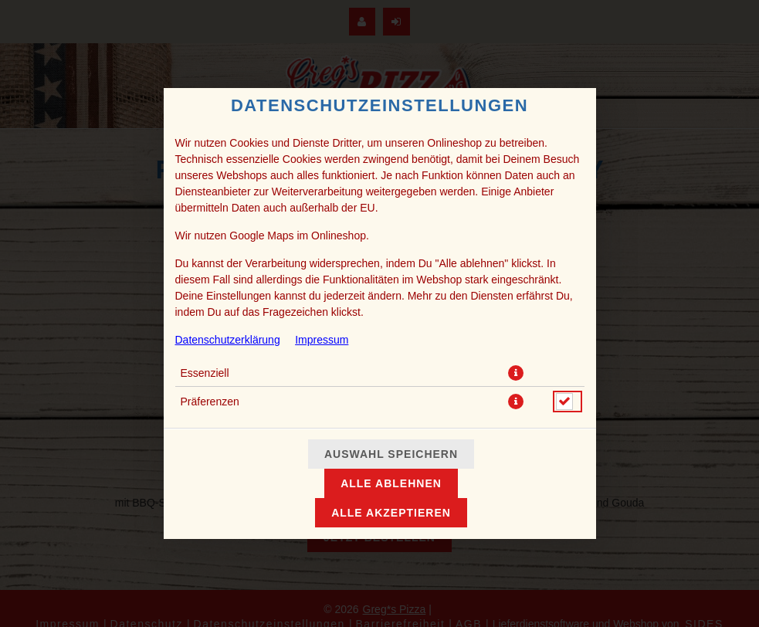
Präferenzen (210, 401)
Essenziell (205, 373)
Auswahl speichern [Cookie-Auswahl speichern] (391, 454)
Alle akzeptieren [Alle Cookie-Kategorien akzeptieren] (391, 513)
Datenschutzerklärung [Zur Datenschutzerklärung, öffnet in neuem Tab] (227, 340)
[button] (516, 373)
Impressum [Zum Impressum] (321, 340)
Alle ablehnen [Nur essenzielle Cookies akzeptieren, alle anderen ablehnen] (391, 483)
